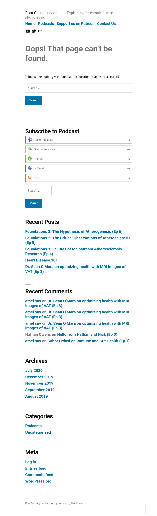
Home (30, 23)
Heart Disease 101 (41, 260)
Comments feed (39, 474)
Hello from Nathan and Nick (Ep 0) (87, 334)
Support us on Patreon (75, 23)
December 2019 (39, 377)
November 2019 (39, 383)
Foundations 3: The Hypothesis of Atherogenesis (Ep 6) (74, 231)
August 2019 (36, 396)
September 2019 (40, 389)
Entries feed (35, 468)
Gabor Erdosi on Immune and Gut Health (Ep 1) (88, 341)
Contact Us (106, 23)
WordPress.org (38, 481)
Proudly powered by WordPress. (66, 503)
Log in (30, 462)
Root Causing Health (42, 12)
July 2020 (34, 370)
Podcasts (46, 23)
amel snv (33, 301)
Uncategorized (38, 432)
